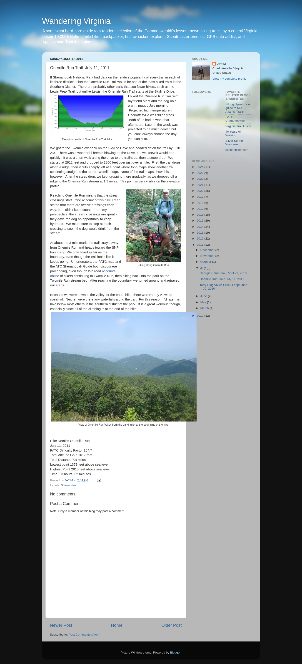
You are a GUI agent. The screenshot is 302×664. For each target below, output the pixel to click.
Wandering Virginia (76, 21)
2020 (200, 190)
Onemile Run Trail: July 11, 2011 (222, 279)
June (204, 296)
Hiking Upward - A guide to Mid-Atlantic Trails (237, 108)
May (203, 302)
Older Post (171, 625)
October (206, 261)
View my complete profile (229, 78)
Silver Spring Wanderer (234, 142)
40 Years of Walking (233, 133)
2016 (200, 214)
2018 (200, 203)
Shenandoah (69, 485)
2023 (200, 172)
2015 (200, 220)
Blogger (175, 652)
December (207, 250)
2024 (200, 167)
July (203, 268)
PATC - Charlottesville (235, 118)
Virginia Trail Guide (238, 126)
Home (116, 625)
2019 (200, 196)
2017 (200, 208)
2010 (200, 315)
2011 (200, 244)
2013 (200, 232)
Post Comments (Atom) (84, 634)
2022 (200, 178)
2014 (200, 226)
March (205, 308)
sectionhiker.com (236, 149)
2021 (200, 185)
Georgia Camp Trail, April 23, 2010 (223, 273)
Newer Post (61, 625)
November (207, 256)
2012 (200, 238)
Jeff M (221, 64)
